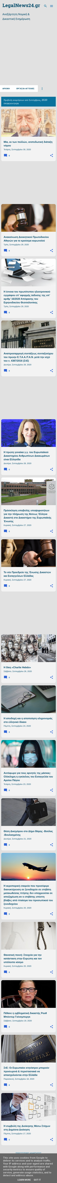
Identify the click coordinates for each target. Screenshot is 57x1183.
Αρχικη (6, 88)
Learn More (24, 1180)
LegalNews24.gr (21, 5)
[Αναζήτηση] (45, 6)
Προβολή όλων (11, 104)
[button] (51, 156)
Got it (37, 1180)
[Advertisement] (28, 56)
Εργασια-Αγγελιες (25, 88)
